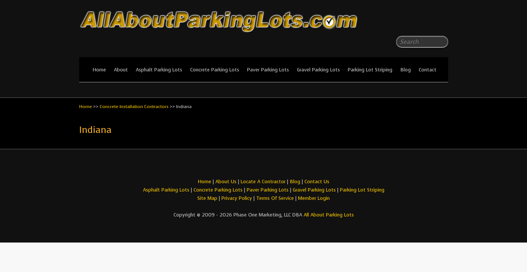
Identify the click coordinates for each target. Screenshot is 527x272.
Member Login (314, 198)
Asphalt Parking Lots (159, 69)
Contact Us (316, 181)
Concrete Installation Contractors (134, 107)
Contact (427, 69)
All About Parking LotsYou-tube (442, 22)
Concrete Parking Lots (214, 69)
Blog (405, 69)
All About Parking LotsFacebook (427, 22)
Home (99, 69)
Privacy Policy (236, 198)
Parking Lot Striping (370, 69)
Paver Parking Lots (268, 69)
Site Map (207, 198)
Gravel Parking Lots (318, 69)
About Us (226, 181)
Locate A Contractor (263, 181)
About (121, 69)
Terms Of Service (275, 198)
